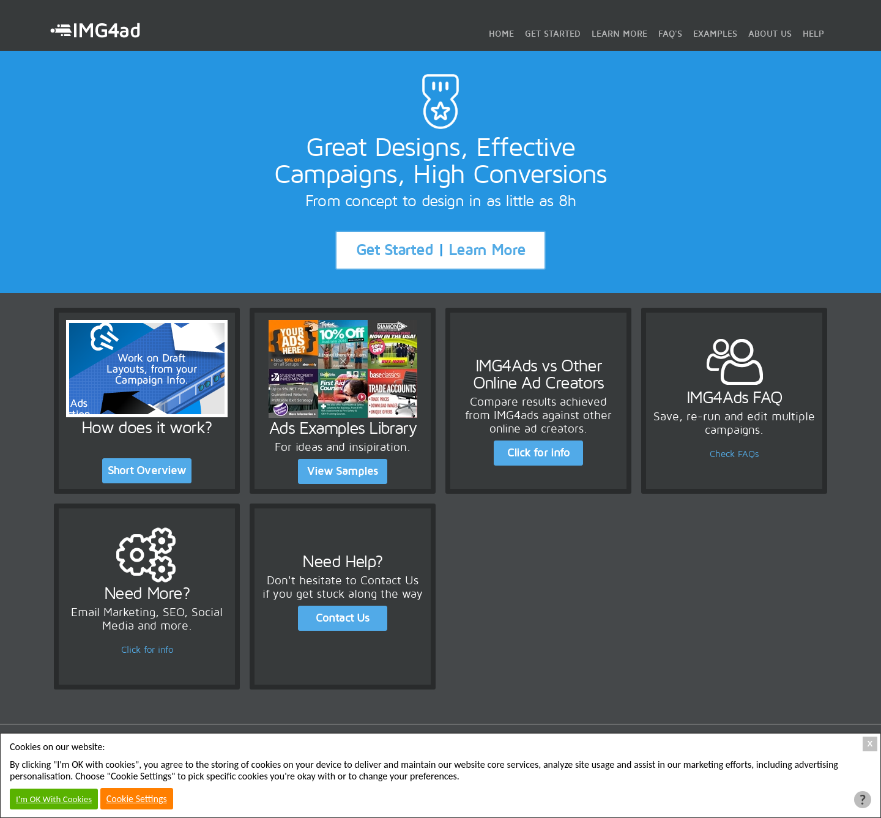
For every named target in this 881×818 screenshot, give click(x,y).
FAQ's (670, 34)
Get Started (553, 34)
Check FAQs (734, 454)
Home (501, 34)
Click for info (538, 453)
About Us (770, 34)
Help (813, 34)
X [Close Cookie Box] (870, 743)
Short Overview (147, 470)
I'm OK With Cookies (54, 799)
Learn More (619, 34)
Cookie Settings (136, 799)
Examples (715, 34)
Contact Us (343, 618)
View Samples (343, 471)
